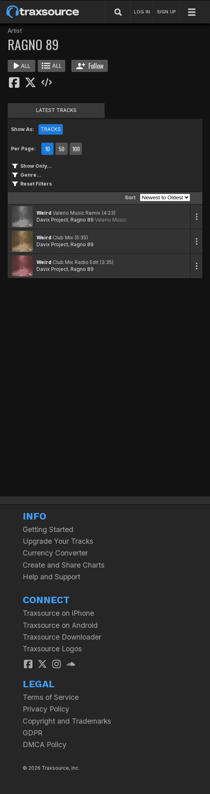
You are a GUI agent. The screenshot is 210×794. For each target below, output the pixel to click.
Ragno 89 (82, 220)
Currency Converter (55, 553)
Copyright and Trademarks (67, 721)
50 (61, 149)
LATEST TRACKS (56, 110)
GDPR (33, 733)
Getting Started (48, 529)
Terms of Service (51, 697)
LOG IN (142, 12)
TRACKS (51, 129)
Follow (89, 66)
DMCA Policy (44, 744)
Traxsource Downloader (62, 637)
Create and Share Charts (64, 565)
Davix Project (52, 220)
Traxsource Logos (52, 648)
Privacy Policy (46, 709)
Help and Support (51, 576)
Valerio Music (110, 220)
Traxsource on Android (60, 625)
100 (76, 149)
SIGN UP (166, 12)
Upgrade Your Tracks (58, 541)
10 (47, 149)
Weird (43, 213)
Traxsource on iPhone (58, 613)
